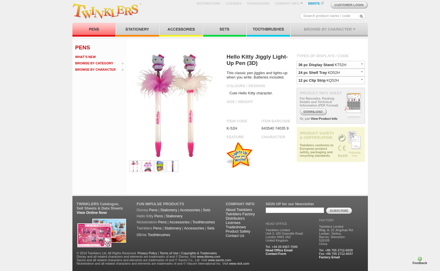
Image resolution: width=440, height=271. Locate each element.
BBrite (141, 235)
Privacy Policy (147, 253)
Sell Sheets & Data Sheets (100, 208)
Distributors (235, 218)
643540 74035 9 (275, 128)
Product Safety (238, 231)
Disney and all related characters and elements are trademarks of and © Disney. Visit (136, 256)
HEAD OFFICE (276, 223)
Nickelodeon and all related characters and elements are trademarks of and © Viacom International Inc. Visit (153, 263)
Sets (206, 210)
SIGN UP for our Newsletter (290, 204)
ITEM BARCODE (275, 121)
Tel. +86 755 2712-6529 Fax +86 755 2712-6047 (336, 251)
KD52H (334, 72)
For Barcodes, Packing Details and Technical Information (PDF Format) (319, 102)
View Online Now (92, 212)
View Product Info (324, 118)
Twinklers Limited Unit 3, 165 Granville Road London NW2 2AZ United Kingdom (284, 235)
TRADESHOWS (258, 3)
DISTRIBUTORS (208, 3)
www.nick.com (239, 263)
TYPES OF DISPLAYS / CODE (323, 56)
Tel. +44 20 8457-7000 (282, 246)
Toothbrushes (203, 222)
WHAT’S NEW (85, 57)
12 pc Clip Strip (312, 80)
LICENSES (233, 3)
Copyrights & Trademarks (199, 253)
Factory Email (329, 257)
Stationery (168, 210)
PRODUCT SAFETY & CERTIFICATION (317, 135)
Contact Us (235, 235)
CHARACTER (273, 137)
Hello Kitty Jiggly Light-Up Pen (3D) (257, 60)
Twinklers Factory (240, 214)
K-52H (231, 128)
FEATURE (235, 137)
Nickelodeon (146, 222)
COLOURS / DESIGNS (245, 86)
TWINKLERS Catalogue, (98, 204)
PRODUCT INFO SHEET (321, 93)
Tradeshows (236, 227)
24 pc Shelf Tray (312, 72)
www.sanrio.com (219, 260)
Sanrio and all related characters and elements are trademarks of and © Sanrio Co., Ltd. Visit (142, 260)
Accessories (190, 210)
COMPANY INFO (289, 3)
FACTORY (326, 220)
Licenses (233, 222)
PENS (82, 47)
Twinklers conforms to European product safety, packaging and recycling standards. (317, 150)
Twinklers (144, 228)
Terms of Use (169, 253)
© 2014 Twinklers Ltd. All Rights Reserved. (107, 253)
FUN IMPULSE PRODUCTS (160, 204)
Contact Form (276, 253)
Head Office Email (279, 250)
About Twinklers (239, 210)
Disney (142, 210)
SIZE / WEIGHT (239, 102)
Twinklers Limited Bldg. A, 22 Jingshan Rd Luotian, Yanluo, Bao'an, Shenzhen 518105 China (336, 235)
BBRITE (316, 3)
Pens (153, 210)
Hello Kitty (144, 216)
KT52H (340, 65)
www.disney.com (208, 256)
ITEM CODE (236, 121)
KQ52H (333, 80)
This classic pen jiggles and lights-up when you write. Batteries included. (256, 75)
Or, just (305, 118)
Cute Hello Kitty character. (251, 93)
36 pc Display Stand (316, 65)
